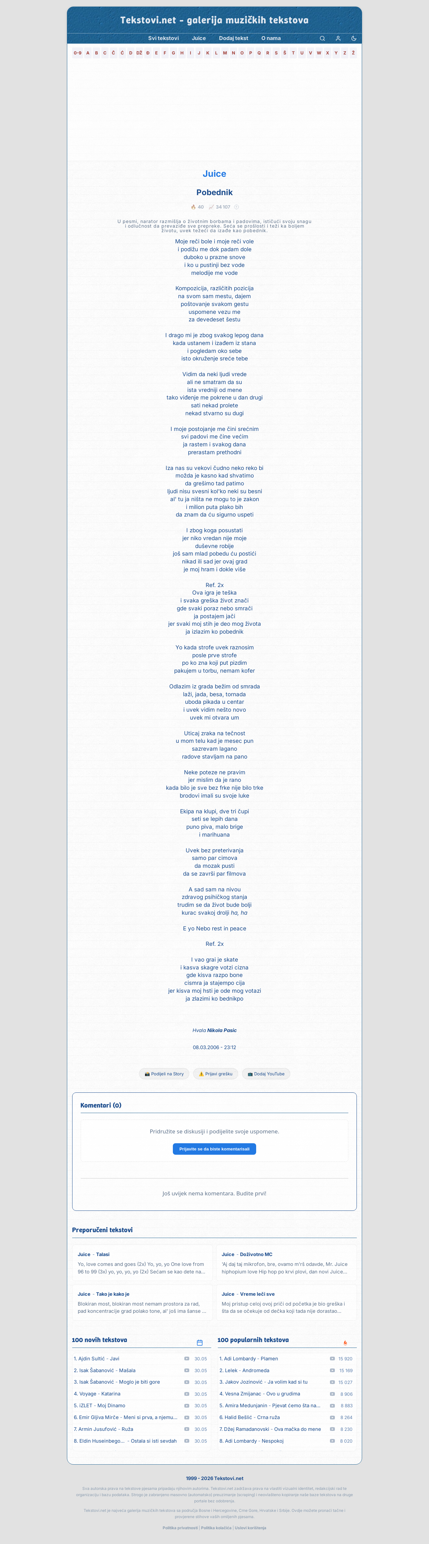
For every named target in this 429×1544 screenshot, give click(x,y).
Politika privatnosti (180, 1527)
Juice (214, 173)
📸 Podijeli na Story (164, 1073)
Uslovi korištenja (250, 1527)
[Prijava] (338, 38)
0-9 (77, 52)
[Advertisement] (214, 111)
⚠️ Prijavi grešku (216, 1073)
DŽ (139, 52)
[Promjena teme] (354, 38)
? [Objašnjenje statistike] (236, 207)
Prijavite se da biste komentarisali (214, 1149)
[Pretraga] (322, 38)
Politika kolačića (216, 1527)
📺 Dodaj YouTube (266, 1073)
